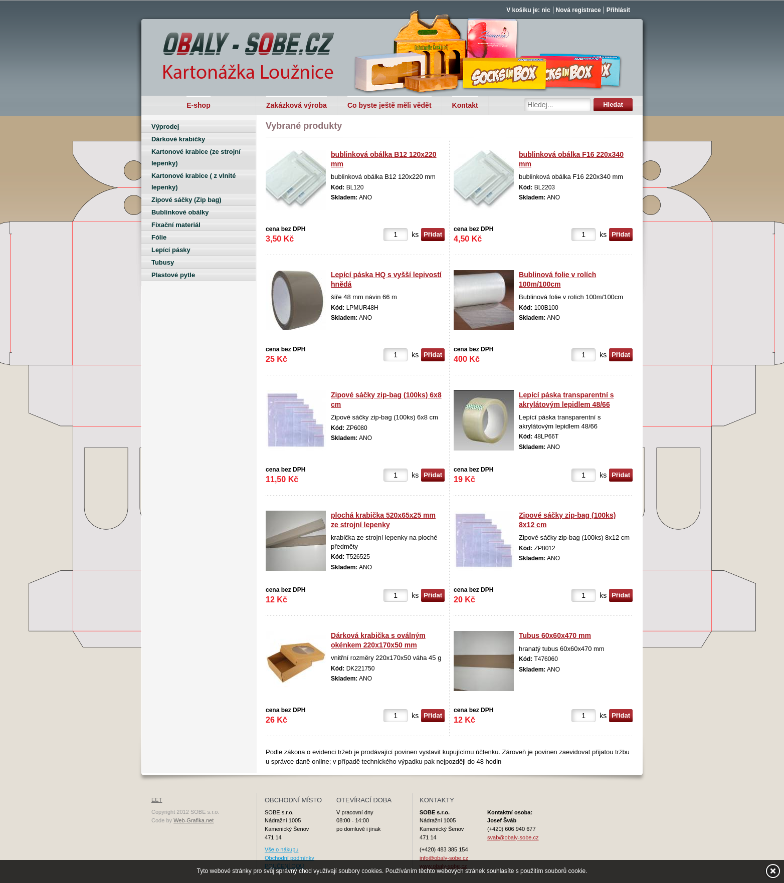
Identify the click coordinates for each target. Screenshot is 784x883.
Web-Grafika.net (193, 820)
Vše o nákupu (281, 849)
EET (156, 800)
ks (415, 235)
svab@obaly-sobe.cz (513, 837)
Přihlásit (618, 10)
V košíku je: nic (528, 10)
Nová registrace (578, 10)
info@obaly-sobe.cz (444, 858)
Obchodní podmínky (289, 858)
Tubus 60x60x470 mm (555, 635)
